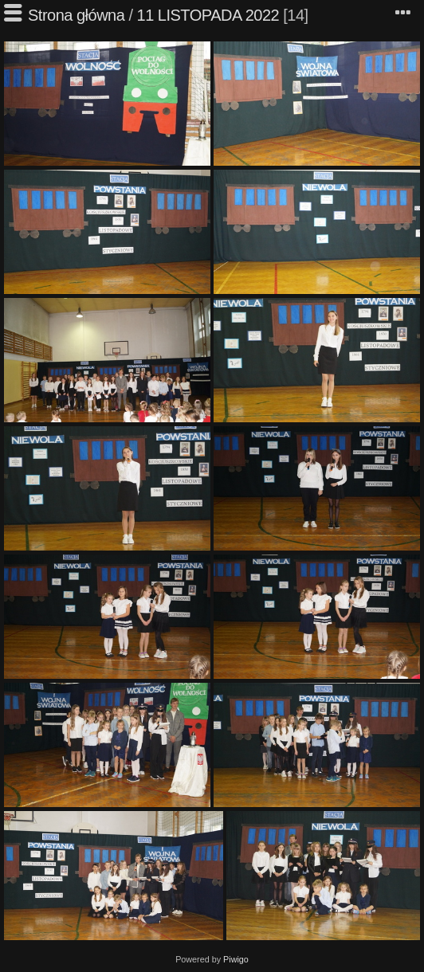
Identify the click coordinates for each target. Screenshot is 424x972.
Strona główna (76, 15)
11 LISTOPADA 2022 (208, 15)
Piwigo (236, 959)
